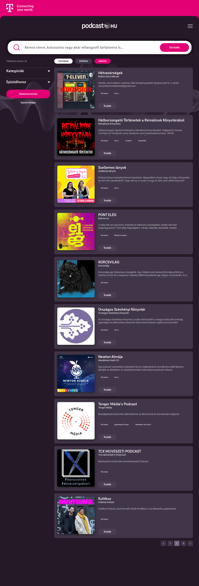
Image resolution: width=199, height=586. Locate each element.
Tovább (107, 105)
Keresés (174, 47)
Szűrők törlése (28, 102)
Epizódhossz (16, 82)
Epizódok (83, 61)
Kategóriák (15, 71)
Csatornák (63, 61)
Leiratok (103, 61)
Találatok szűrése (28, 93)
